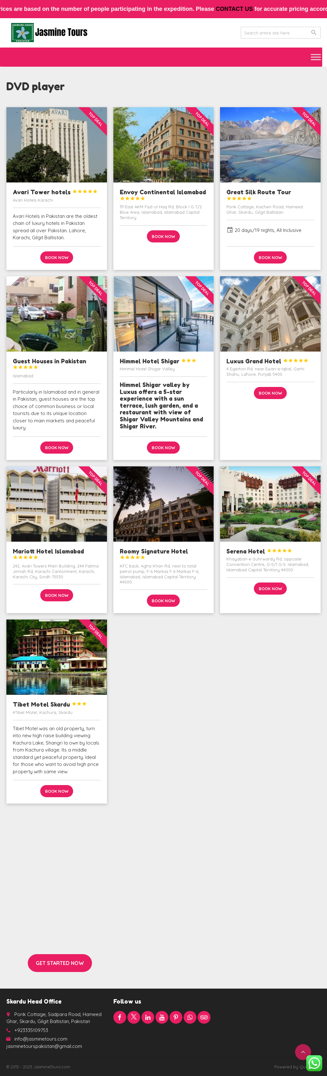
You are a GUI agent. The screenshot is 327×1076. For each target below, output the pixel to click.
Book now (56, 257)
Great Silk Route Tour (258, 195)
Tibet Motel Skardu (50, 704)
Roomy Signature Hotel (154, 554)
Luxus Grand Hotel (267, 361)
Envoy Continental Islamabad (163, 195)
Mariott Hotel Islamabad (48, 554)
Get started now (60, 963)
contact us (241, 9)
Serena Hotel (259, 551)
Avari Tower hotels (55, 192)
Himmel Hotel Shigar (158, 361)
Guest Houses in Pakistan (49, 364)
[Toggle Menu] (316, 57)
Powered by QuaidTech (297, 1066)
